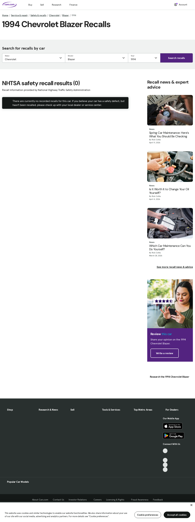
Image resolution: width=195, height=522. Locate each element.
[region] (97, 512)
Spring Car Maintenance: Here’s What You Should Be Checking (169, 134)
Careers (98, 499)
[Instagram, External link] (165, 464)
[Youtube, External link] (165, 460)
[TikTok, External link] (165, 450)
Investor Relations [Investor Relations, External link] (79, 499)
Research (56, 4)
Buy (30, 4)
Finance (73, 4)
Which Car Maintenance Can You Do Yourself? (170, 247)
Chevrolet (54, 15)
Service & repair (19, 15)
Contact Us (58, 499)
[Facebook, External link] (165, 455)
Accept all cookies (177, 514)
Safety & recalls (38, 15)
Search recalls (176, 58)
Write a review (164, 353)
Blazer (65, 15)
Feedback (158, 499)
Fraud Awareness (139, 499)
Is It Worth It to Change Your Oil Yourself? (169, 191)
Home (5, 15)
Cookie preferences (147, 514)
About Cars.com (40, 499)
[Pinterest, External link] (165, 469)
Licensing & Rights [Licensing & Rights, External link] (116, 499)
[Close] (191, 505)
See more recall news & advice (175, 267)
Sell (42, 4)
